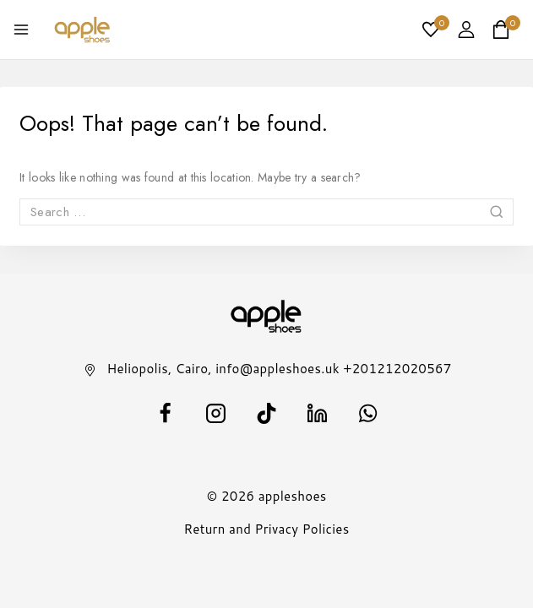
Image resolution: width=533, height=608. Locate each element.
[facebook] (165, 414)
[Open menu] (21, 29)
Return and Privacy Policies (267, 529)
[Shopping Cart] (506, 29)
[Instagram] (216, 414)
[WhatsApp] (368, 414)
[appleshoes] (82, 29)
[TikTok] (267, 414)
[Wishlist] (431, 29)
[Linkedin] (317, 414)
